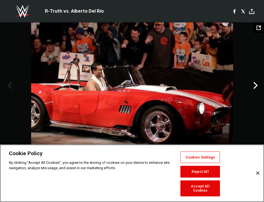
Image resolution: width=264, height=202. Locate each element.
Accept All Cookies (200, 188)
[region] (132, 173)
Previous (9, 85)
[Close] (258, 173)
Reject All (200, 171)
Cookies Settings (200, 157)
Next (255, 85)
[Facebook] (234, 11)
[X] (243, 11)
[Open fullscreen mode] (258, 27)
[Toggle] (251, 11)
